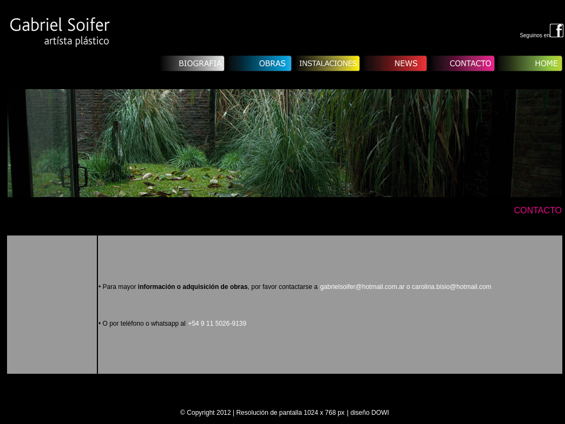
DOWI (380, 412)
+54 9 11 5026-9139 (217, 323)
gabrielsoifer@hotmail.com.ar (405, 287)
